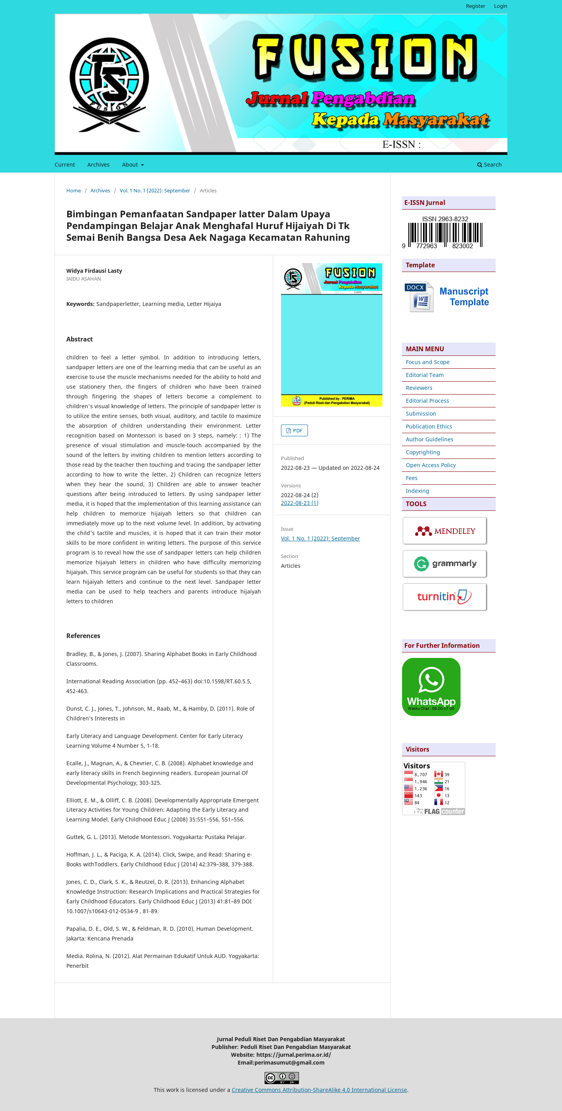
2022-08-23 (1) (299, 503)
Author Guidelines (430, 439)
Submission (421, 413)
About (130, 164)
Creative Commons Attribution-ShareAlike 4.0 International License (319, 1089)
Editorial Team (425, 375)
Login (500, 5)
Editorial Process (427, 400)
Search (489, 164)
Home (73, 190)
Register (475, 5)
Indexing (417, 490)
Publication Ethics (429, 426)
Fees (412, 478)
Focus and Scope (428, 362)
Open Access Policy (431, 465)
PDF (297, 430)
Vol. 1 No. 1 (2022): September (155, 190)
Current (65, 164)
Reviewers (419, 387)
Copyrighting (423, 452)
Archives (98, 164)
